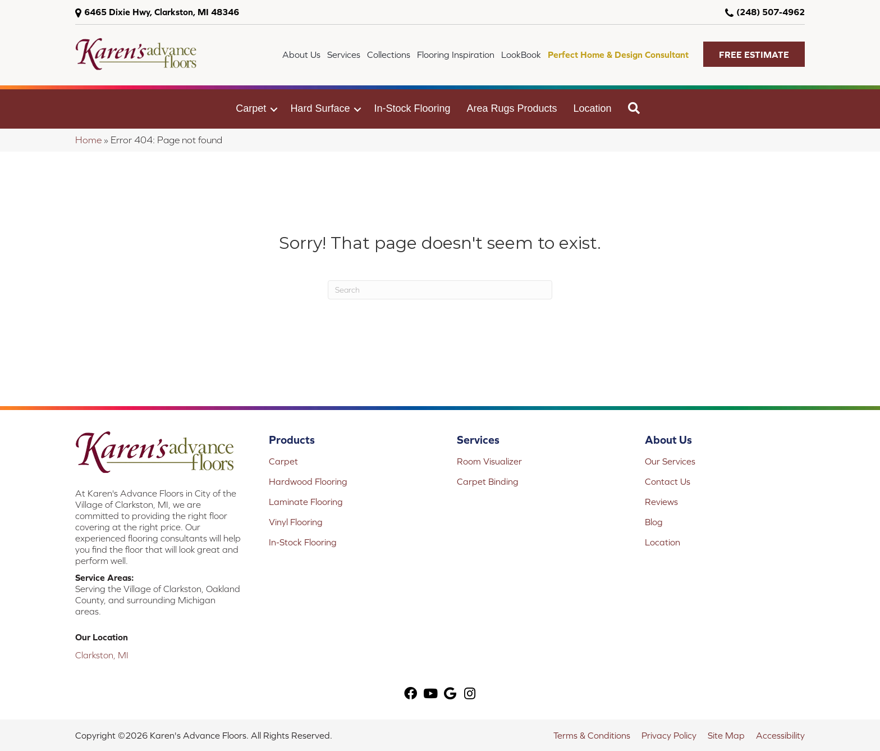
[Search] (440, 289)
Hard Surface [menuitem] (320, 108)
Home (88, 139)
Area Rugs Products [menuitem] (512, 108)
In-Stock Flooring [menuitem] (412, 108)
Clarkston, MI (102, 655)
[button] (754, 54)
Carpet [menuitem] (251, 108)
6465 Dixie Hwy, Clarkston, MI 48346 (161, 12)
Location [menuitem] (593, 108)
